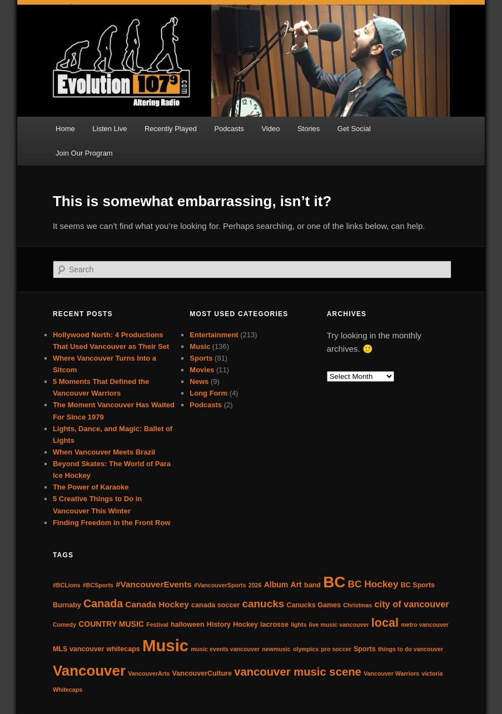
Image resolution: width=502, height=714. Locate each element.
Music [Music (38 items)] (165, 645)
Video (270, 128)
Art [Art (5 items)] (296, 584)
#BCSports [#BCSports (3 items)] (98, 585)
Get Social (354, 128)
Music (200, 346)
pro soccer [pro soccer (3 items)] (336, 649)
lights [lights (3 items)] (298, 624)
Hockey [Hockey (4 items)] (245, 624)
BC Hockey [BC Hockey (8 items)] (372, 584)
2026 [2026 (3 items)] (255, 585)
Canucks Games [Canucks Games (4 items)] (313, 605)
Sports (201, 358)
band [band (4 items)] (312, 585)
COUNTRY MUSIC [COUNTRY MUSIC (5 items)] (111, 624)
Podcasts (228, 128)
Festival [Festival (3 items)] (157, 624)
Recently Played (171, 128)
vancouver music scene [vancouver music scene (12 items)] (297, 672)
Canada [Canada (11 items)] (103, 603)
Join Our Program (84, 153)
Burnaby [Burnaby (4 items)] (67, 605)
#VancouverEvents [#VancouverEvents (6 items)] (154, 584)
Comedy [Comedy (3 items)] (64, 624)
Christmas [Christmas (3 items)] (357, 605)
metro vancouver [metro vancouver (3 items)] (425, 624)
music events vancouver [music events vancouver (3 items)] (225, 649)
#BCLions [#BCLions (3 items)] (67, 585)
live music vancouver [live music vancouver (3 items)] (339, 624)
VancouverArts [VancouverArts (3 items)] (149, 673)
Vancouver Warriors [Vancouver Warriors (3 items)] (391, 673)
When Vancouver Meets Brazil (104, 452)
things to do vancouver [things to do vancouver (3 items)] (410, 649)
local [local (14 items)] (385, 623)
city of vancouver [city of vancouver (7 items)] (412, 604)
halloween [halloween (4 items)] (188, 624)
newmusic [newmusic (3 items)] (276, 649)
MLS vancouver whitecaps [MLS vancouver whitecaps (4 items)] (96, 649)
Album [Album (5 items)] (276, 584)
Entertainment (214, 335)
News (199, 381)
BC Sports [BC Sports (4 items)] (418, 585)
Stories (308, 128)
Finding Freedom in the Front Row (112, 522)
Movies (202, 370)
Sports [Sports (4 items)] (365, 649)
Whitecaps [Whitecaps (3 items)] (67, 689)
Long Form (208, 393)
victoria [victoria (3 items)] (432, 673)
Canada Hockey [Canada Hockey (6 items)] (157, 604)
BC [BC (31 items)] (334, 582)
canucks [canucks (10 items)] (263, 604)
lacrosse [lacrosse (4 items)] (274, 624)
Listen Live (109, 128)
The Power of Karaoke (91, 487)
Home (65, 128)
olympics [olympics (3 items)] (306, 649)
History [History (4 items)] (219, 624)
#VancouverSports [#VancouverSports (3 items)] (220, 585)
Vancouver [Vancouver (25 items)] (89, 670)
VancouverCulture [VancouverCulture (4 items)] (202, 673)
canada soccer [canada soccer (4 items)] (215, 605)
